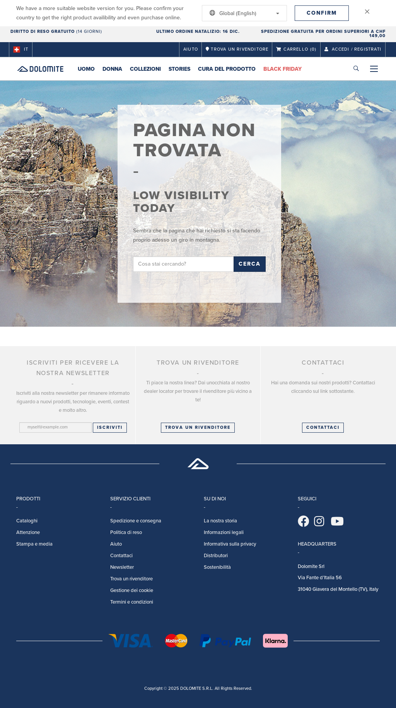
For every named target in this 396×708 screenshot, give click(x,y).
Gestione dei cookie (131, 590)
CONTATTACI (323, 427)
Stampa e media (34, 544)
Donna (112, 69)
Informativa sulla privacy (230, 544)
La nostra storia (220, 521)
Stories (179, 69)
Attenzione (28, 532)
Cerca (250, 264)
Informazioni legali (224, 532)
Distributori (216, 556)
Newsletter (122, 567)
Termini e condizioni (131, 602)
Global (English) (243, 13)
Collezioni (145, 69)
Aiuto (190, 49)
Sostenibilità (217, 567)
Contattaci (121, 556)
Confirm (322, 13)
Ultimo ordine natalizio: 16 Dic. (198, 31)
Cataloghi (27, 521)
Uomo (86, 69)
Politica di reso (126, 532)
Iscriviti (110, 427)
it (20, 49)
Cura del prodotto (227, 69)
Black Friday (282, 69)
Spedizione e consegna (135, 521)
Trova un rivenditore (197, 427)
